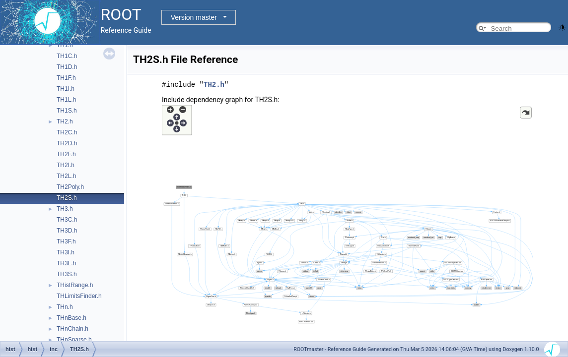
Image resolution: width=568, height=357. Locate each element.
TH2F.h (66, 154)
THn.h (65, 306)
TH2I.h (65, 165)
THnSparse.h (74, 339)
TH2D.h (67, 143)
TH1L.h (66, 99)
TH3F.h (66, 241)
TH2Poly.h (70, 186)
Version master (194, 17)
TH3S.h (67, 274)
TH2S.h (67, 197)
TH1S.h (67, 110)
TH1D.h (67, 66)
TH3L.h (66, 263)
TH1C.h (67, 56)
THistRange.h (75, 285)
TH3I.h (65, 252)
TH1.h (65, 45)
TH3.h (65, 208)
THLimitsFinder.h (79, 296)
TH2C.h (67, 132)
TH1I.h (65, 88)
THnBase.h (71, 317)
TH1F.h (66, 77)
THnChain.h (72, 328)
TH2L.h (66, 176)
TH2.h (65, 121)
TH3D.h (67, 230)
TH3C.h (67, 219)
